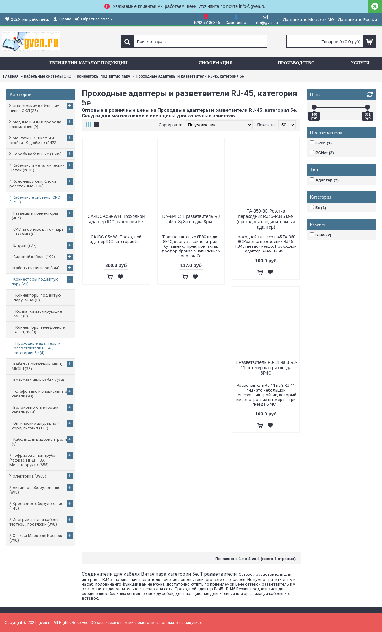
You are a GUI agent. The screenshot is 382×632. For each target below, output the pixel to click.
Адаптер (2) (324, 179)
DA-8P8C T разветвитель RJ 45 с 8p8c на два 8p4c (191, 219)
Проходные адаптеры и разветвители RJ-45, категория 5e (190, 76)
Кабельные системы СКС (47, 76)
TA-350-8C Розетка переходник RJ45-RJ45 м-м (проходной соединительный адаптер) (266, 219)
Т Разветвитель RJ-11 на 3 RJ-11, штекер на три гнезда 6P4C (266, 367)
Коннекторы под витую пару (103, 76)
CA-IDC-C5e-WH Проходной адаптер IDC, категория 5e (116, 219)
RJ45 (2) (320, 234)
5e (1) (318, 207)
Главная (11, 76)
